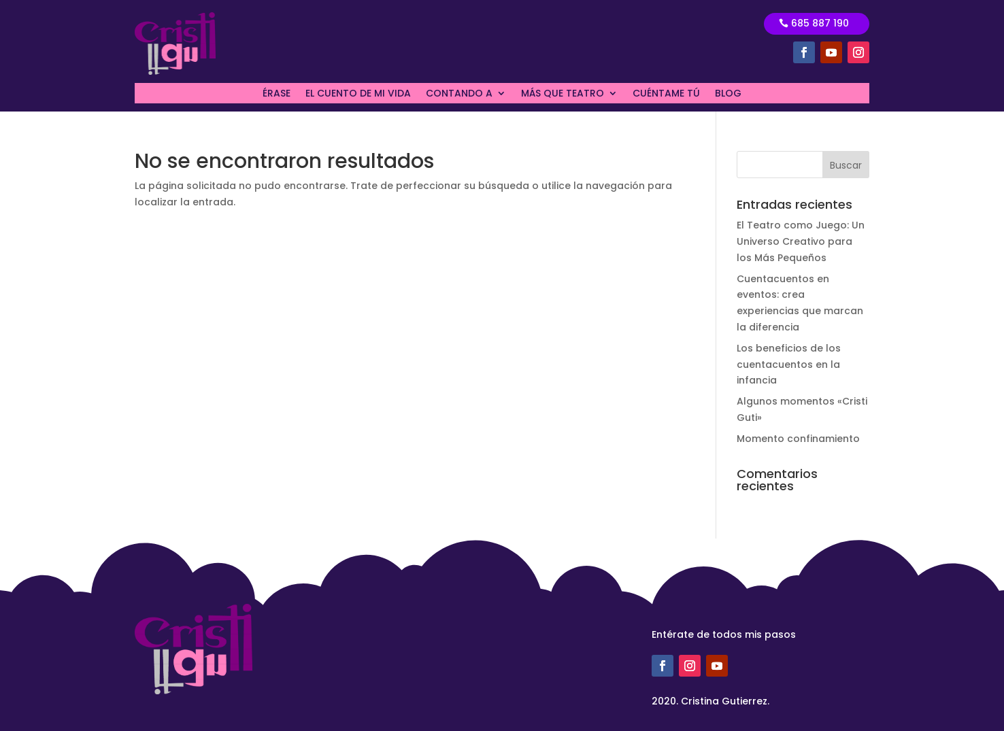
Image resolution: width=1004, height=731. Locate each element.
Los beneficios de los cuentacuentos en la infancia (789, 364)
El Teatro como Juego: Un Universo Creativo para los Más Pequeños (801, 241)
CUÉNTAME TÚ (666, 94)
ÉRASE (276, 94)
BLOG (728, 94)
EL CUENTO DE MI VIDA (358, 94)
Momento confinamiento (798, 438)
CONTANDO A (459, 94)
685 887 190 (820, 23)
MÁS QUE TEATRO (562, 94)
